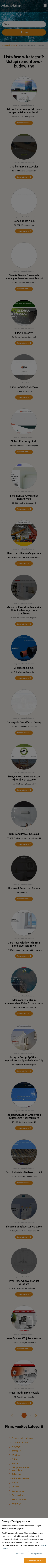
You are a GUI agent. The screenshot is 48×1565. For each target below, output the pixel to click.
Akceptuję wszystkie (35, 1561)
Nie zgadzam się (37, 1554)
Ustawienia (19, 1554)
